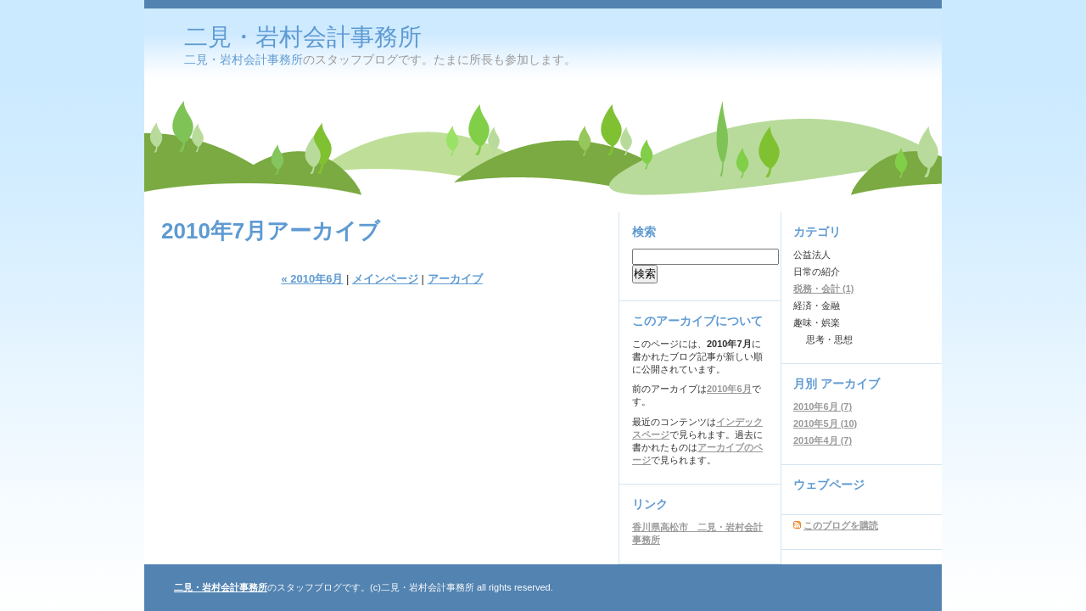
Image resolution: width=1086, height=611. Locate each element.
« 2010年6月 (312, 278)
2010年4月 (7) (822, 440)
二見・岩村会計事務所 (303, 37)
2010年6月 (729, 389)
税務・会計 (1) (823, 288)
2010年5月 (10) (825, 423)
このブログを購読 (840, 525)
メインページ (385, 278)
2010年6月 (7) (822, 406)
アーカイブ (455, 278)
